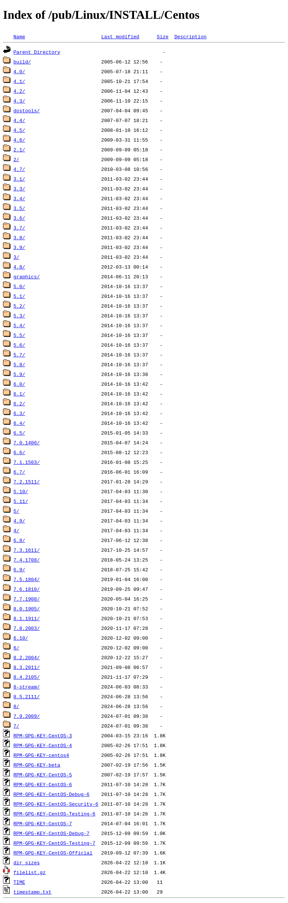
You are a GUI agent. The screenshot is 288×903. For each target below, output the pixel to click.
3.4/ (19, 198)
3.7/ (19, 227)
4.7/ (19, 169)
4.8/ (19, 266)
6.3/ (19, 413)
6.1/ (19, 393)
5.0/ (19, 286)
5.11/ (21, 501)
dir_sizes (27, 862)
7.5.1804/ (27, 579)
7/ (17, 725)
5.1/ (19, 296)
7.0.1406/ (27, 442)
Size (162, 36)
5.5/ (19, 335)
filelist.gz (30, 872)
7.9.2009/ (27, 716)
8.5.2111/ (27, 696)
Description (190, 36)
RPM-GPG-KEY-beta (37, 764)
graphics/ (27, 276)
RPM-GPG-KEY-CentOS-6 (43, 784)
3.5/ (19, 208)
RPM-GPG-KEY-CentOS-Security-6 (56, 803)
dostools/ (27, 110)
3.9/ (19, 247)
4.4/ (19, 120)
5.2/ (19, 305)
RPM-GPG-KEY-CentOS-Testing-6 (54, 813)
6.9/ (19, 569)
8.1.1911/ (27, 618)
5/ (17, 510)
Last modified (120, 36)
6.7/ (19, 471)
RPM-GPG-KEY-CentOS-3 (43, 735)
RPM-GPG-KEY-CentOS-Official (53, 852)
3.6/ (19, 217)
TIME (19, 882)
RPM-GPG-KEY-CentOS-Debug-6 (52, 794)
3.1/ (19, 178)
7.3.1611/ (27, 550)
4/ (17, 530)
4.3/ (19, 100)
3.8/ (19, 237)
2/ (17, 159)
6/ (17, 647)
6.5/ (19, 432)
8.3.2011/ (27, 667)
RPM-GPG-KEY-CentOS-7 (43, 823)
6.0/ (19, 384)
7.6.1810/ (27, 589)
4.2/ (19, 91)
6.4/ (19, 423)
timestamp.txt (32, 891)
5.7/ (19, 354)
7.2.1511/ (27, 481)
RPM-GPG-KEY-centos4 (41, 755)
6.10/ (21, 637)
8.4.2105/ (27, 676)
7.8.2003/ (27, 628)
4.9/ (19, 520)
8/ (17, 706)
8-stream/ (27, 686)
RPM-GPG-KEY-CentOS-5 (43, 774)
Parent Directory (37, 51)
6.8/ (19, 540)
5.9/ (19, 374)
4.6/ (19, 139)
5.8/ (19, 364)
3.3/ (19, 188)
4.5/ (19, 130)
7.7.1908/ (27, 598)
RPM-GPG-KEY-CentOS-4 (43, 745)
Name (19, 36)
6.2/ (19, 403)
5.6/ (19, 344)
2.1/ (19, 149)
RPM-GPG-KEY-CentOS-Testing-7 (54, 843)
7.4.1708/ (27, 559)
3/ (17, 257)
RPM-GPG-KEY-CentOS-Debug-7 (52, 833)
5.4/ (19, 325)
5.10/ (21, 491)
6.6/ (19, 452)
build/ (22, 61)
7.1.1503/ (27, 462)
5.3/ (19, 315)
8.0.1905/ (27, 608)
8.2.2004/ (27, 657)
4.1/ (19, 81)
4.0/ (19, 71)
